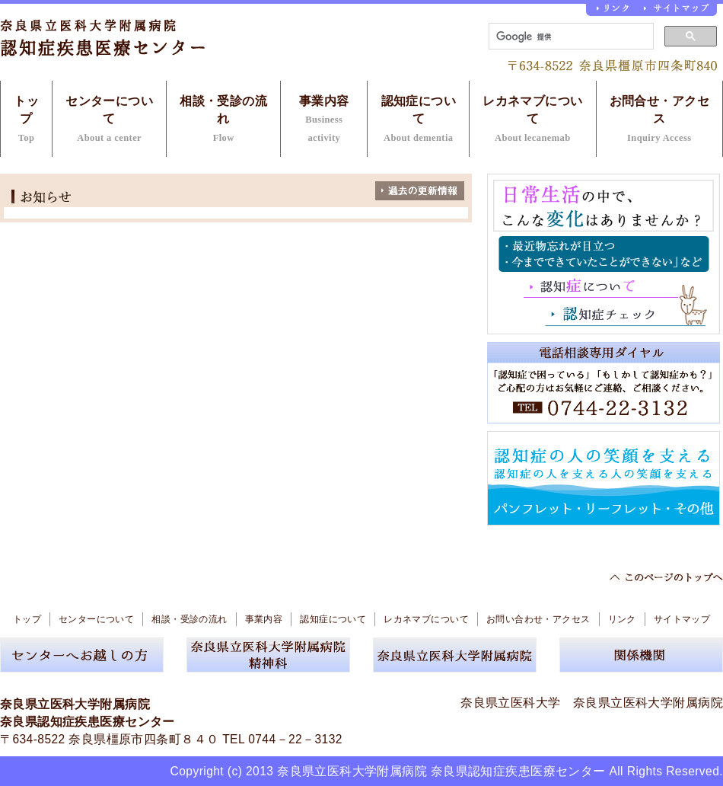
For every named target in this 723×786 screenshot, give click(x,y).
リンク (622, 619)
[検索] (569, 36)
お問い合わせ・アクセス (538, 619)
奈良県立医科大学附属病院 (648, 702)
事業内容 (324, 118)
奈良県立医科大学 (510, 702)
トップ (26, 118)
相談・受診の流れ (223, 118)
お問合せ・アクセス (659, 118)
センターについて (109, 118)
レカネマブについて (532, 118)
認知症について (419, 118)
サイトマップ (682, 619)
